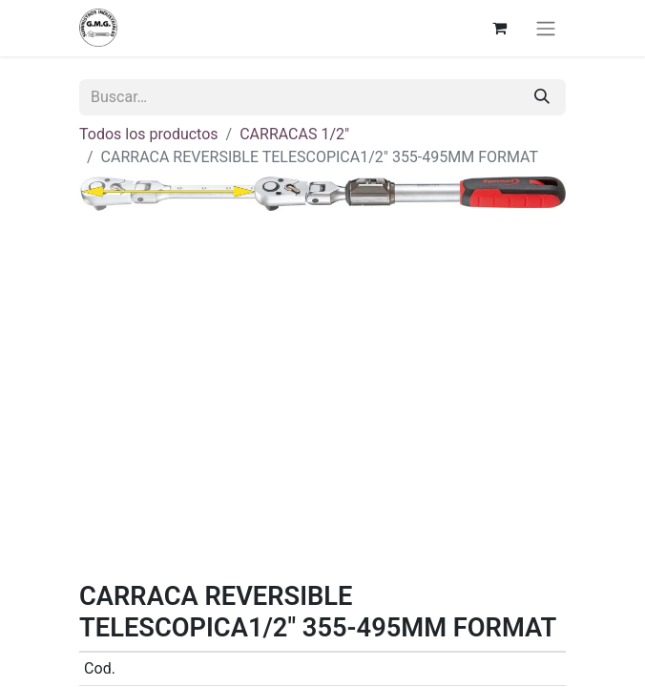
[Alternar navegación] (546, 28)
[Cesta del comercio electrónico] (499, 28)
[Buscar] (542, 97)
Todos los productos (148, 134)
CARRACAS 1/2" (294, 134)
